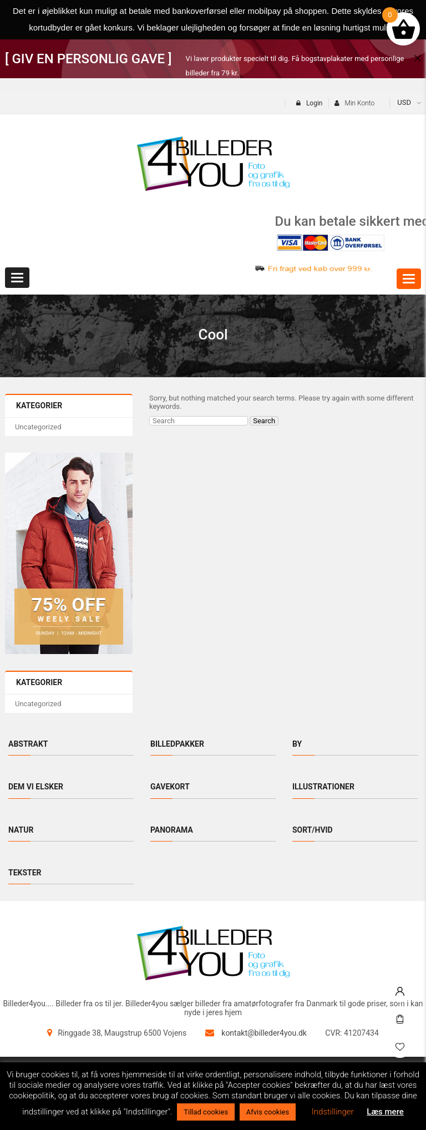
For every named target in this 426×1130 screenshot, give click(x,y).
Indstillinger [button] (333, 1112)
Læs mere (385, 1112)
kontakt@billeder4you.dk (264, 1032)
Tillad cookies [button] (206, 1112)
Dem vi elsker (35, 786)
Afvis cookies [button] (267, 1112)
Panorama (171, 829)
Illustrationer (323, 786)
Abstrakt (28, 743)
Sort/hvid (312, 829)
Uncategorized (38, 427)
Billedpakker (177, 743)
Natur (20, 829)
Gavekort (170, 786)
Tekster (25, 872)
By (297, 743)
